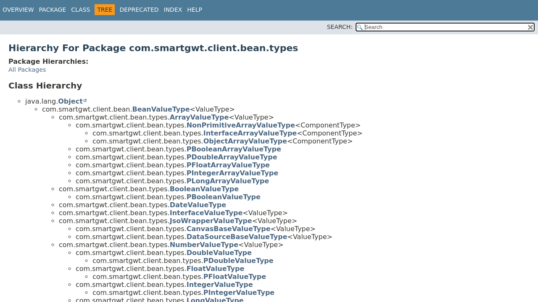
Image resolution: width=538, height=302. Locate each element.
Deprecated (138, 9)
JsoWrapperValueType (211, 221)
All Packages (27, 69)
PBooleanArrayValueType (234, 149)
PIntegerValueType (239, 293)
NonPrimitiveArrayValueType (241, 125)
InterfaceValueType (206, 213)
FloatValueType (216, 269)
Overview (18, 9)
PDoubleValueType (238, 261)
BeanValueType (161, 109)
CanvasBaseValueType (229, 229)
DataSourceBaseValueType (237, 237)
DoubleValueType (219, 253)
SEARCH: (340, 26)
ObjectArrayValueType (245, 141)
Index (173, 9)
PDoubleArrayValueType (232, 157)
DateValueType (198, 205)
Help (194, 9)
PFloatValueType (234, 277)
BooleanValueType (204, 189)
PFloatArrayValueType (228, 165)
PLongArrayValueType (228, 181)
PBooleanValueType (224, 197)
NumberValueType (204, 245)
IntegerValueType (220, 285)
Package (52, 9)
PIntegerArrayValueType (232, 173)
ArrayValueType (199, 117)
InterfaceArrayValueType (250, 133)
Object (70, 101)
